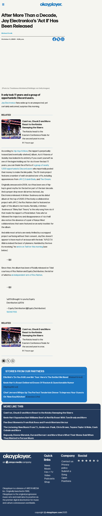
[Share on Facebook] (54, 39)
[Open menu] (3, 5)
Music (47, 468)
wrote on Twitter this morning (29, 247)
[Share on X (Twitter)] (58, 39)
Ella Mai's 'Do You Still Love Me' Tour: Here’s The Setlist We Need (43, 377)
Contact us (67, 461)
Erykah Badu (30, 179)
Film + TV (48, 472)
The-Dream (45, 179)
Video (47, 475)
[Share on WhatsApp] (63, 39)
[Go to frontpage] (51, 4)
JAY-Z (21, 179)
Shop (47, 482)
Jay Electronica (8, 103)
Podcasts (49, 478)
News (47, 465)
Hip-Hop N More (20, 151)
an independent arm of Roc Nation (26, 275)
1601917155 (12, 312)
